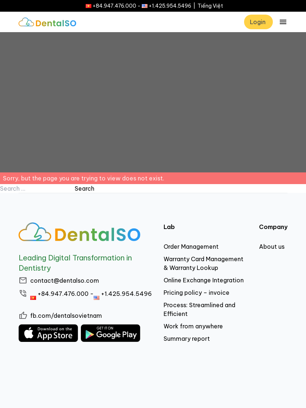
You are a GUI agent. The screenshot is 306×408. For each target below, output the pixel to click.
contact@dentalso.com (64, 280)
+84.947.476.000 (114, 6)
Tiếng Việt (210, 6)
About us (272, 246)
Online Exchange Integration (204, 280)
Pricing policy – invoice (197, 292)
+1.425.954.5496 (170, 6)
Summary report (187, 338)
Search (84, 188)
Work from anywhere (193, 326)
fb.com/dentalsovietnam (66, 315)
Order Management (191, 246)
